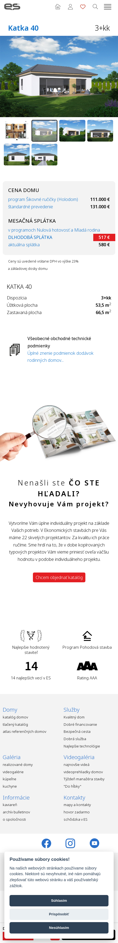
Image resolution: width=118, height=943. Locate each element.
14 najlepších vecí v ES (31, 677)
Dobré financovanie (80, 724)
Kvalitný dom (74, 717)
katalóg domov (15, 717)
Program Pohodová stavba (87, 647)
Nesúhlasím (59, 928)
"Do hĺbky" (72, 786)
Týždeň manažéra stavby (84, 778)
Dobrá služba (75, 738)
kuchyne (10, 786)
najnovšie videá (76, 764)
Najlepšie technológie (82, 746)
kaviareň (10, 804)
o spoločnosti (14, 819)
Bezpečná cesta (77, 731)
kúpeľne (9, 778)
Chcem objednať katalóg (59, 577)
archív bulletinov (16, 812)
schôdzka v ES (76, 819)
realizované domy (18, 764)
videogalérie (13, 771)
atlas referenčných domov (24, 731)
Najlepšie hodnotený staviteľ (30, 649)
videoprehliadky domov (83, 771)
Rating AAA (87, 677)
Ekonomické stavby (12, 7)
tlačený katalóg (15, 724)
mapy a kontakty (77, 804)
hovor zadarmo (77, 812)
